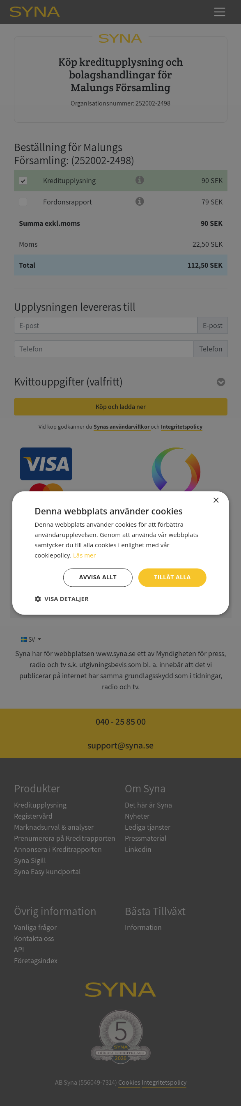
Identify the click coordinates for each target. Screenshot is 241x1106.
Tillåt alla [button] (172, 577)
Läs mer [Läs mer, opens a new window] (84, 555)
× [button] (216, 501)
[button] (61, 599)
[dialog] (120, 553)
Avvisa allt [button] (98, 577)
